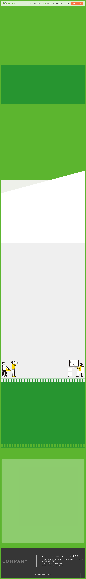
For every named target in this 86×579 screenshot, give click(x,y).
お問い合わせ (77, 3)
